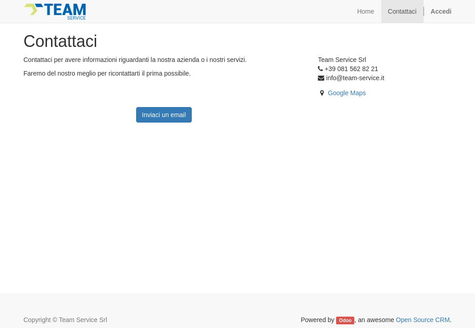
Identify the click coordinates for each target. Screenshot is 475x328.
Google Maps (347, 93)
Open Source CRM (422, 319)
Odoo (345, 320)
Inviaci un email (164, 114)
